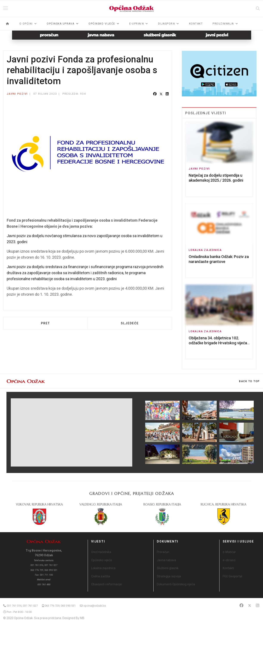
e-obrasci (229, 560)
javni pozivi (217, 34)
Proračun (163, 552)
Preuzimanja (223, 23)
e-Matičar (229, 552)
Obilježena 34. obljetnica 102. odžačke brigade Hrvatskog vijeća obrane (218, 343)
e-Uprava (136, 23)
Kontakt (196, 23)
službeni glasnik (160, 34)
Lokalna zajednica (205, 250)
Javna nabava (166, 560)
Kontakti (228, 568)
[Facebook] (241, 605)
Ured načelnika (101, 552)
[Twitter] (249, 605)
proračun (49, 34)
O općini (26, 23)
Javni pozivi (17, 93)
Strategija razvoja (169, 576)
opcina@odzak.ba (94, 605)
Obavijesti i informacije (106, 584)
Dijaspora (166, 23)
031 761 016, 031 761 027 (22, 605)
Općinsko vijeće (101, 560)
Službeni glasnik (168, 568)
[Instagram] (257, 605)
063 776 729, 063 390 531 (60, 605)
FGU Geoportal (232, 576)
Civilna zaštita (100, 576)
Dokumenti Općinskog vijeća (176, 584)
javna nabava (101, 34)
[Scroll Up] (249, 381)
